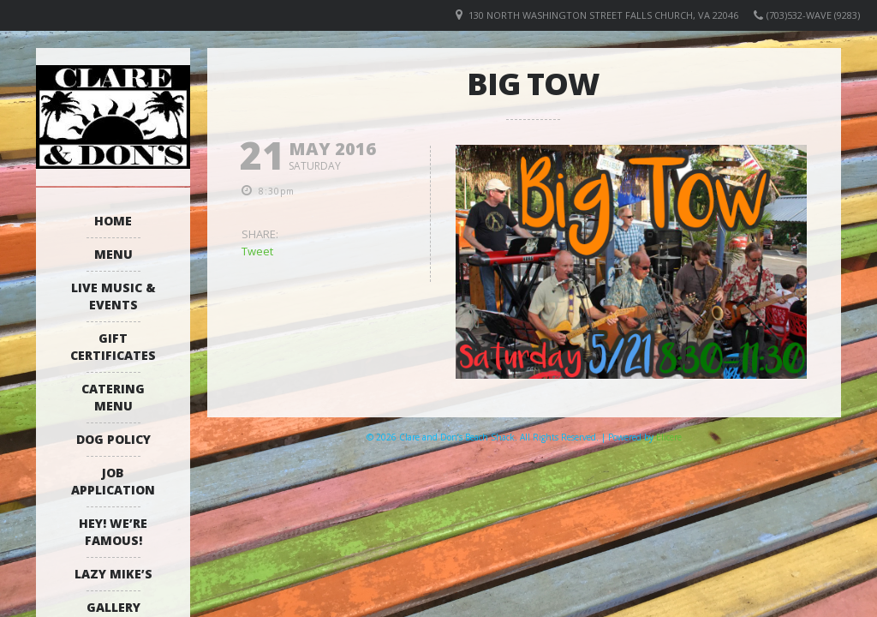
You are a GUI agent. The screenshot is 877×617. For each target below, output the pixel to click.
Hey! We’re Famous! (113, 531)
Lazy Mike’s (113, 574)
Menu (113, 254)
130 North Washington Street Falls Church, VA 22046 (603, 15)
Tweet (257, 251)
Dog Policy (113, 439)
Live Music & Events (113, 296)
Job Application (113, 481)
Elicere (669, 437)
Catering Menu (113, 397)
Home (113, 221)
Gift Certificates (113, 346)
